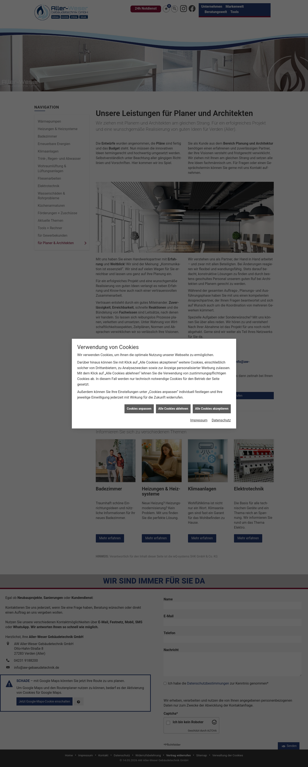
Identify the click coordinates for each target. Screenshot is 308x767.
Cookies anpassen (139, 408)
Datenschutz (221, 420)
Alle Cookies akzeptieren (211, 408)
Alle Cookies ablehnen (173, 408)
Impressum (198, 420)
